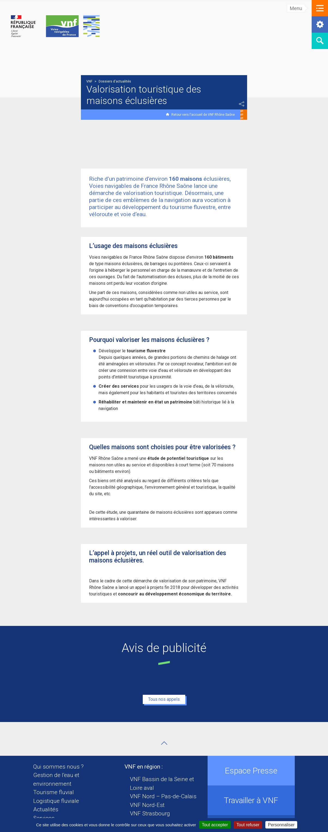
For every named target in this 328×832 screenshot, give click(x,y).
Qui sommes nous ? (58, 766)
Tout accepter (215, 824)
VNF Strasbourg (150, 813)
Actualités (45, 809)
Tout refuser (247, 824)
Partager (241, 104)
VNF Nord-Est (147, 805)
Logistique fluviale (56, 801)
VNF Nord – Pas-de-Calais (163, 796)
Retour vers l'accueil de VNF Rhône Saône (203, 115)
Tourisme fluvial (53, 792)
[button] (320, 8)
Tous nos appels (164, 699)
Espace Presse (251, 770)
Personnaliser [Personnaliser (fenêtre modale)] (281, 824)
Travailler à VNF (251, 800)
